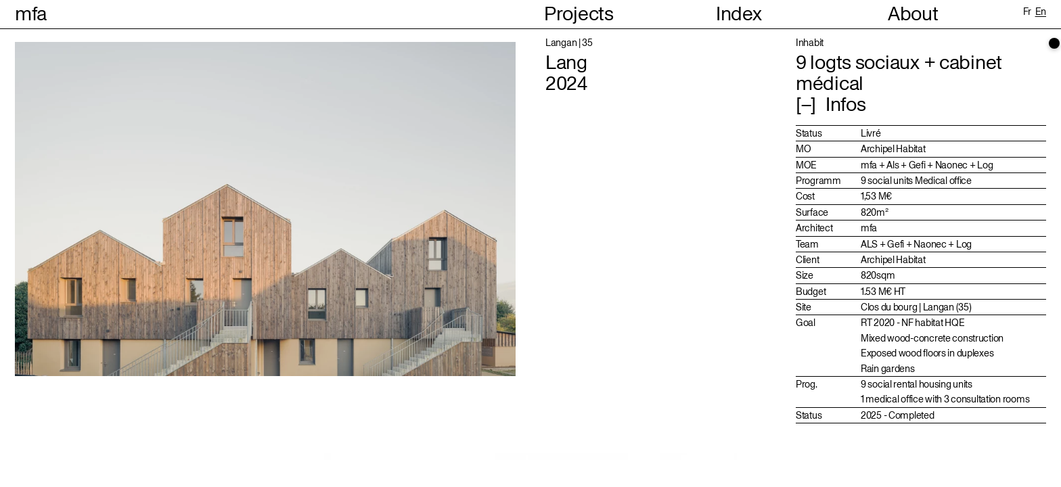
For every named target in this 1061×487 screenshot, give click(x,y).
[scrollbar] (1054, 43)
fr (1027, 11)
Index (739, 14)
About (913, 14)
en (1040, 11)
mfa (31, 14)
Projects (579, 14)
